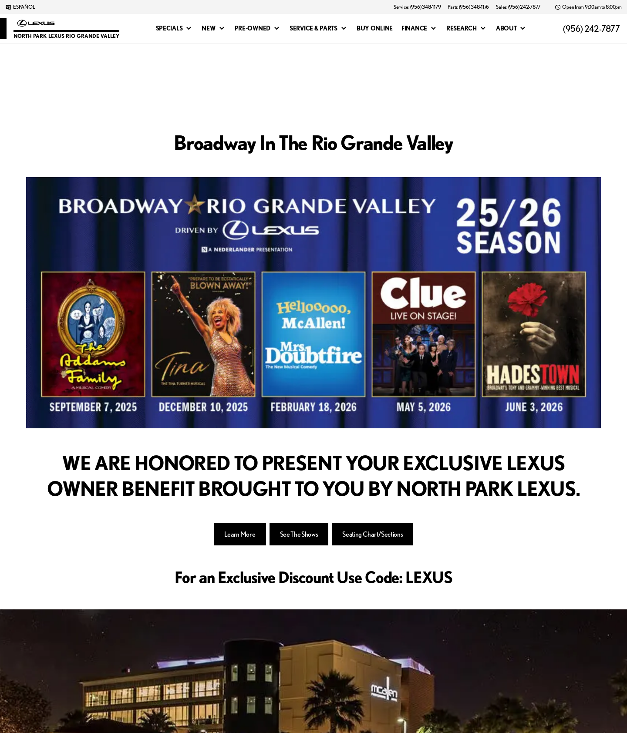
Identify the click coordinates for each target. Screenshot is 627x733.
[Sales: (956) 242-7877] (518, 7)
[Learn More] (240, 534)
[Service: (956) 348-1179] (417, 7)
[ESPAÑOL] (20, 7)
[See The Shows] (299, 534)
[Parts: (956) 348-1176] (468, 7)
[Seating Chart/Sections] (372, 534)
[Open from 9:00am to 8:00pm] (588, 7)
